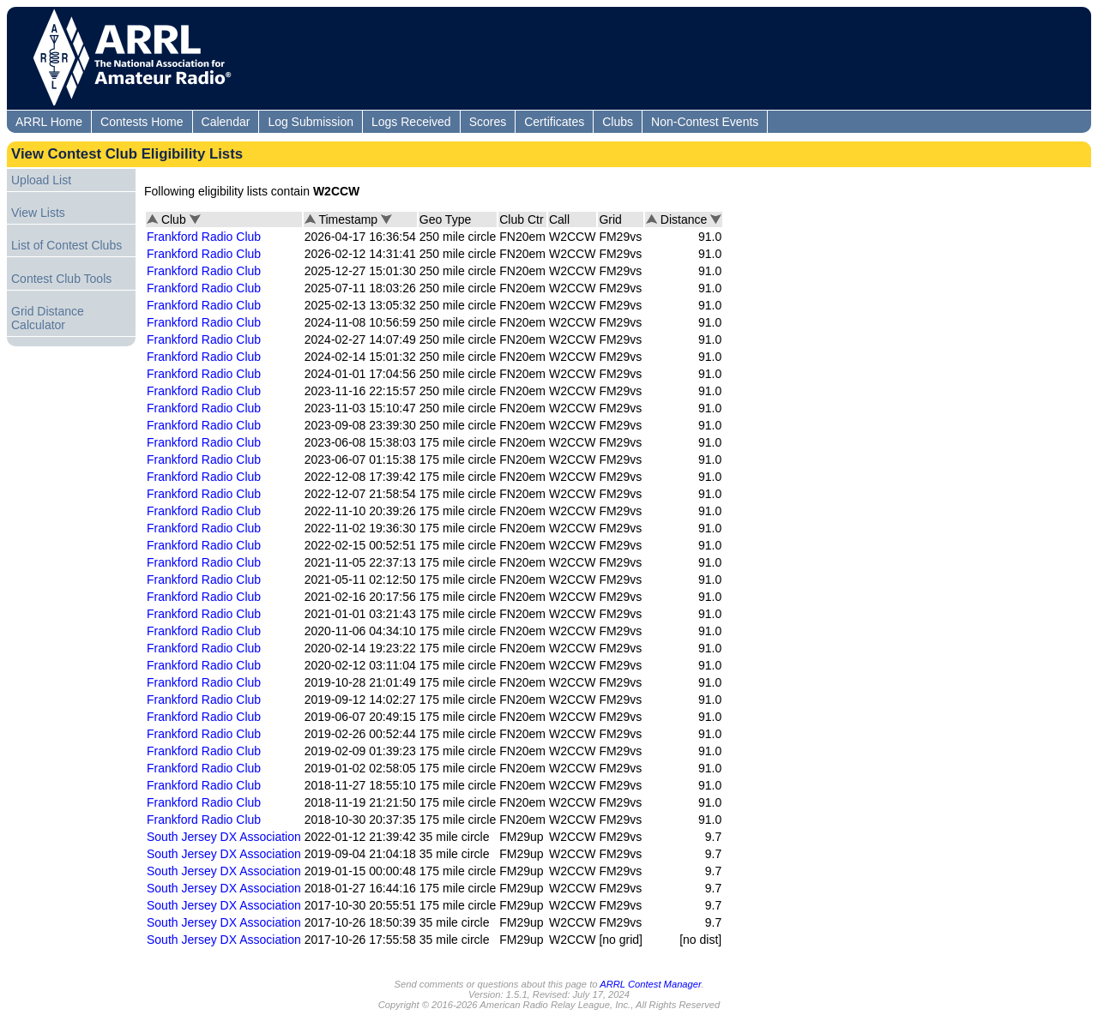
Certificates (554, 122)
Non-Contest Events (704, 122)
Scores (488, 122)
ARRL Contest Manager (650, 984)
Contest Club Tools (61, 278)
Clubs (617, 122)
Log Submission (310, 122)
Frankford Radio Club (204, 236)
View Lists (38, 212)
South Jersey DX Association (224, 837)
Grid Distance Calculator (47, 318)
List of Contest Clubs (66, 245)
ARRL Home (48, 122)
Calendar (226, 122)
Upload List (41, 180)
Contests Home (141, 122)
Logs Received (411, 122)
